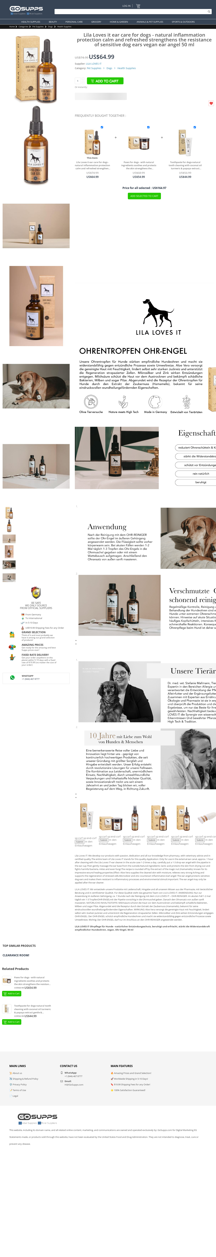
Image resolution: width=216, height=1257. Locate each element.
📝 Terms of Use (17, 1090)
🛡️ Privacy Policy (18, 1084)
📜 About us (15, 1073)
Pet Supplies (37, 26)
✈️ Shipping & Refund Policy (23, 1078)
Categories (23, 26)
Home (12, 26)
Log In (126, 5)
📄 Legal (13, 1095)
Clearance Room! (16, 955)
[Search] (132, 11)
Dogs (50, 26)
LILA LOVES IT (94, 63)
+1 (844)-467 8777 (30, 679)
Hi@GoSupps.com (74, 1084)
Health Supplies (64, 26)
